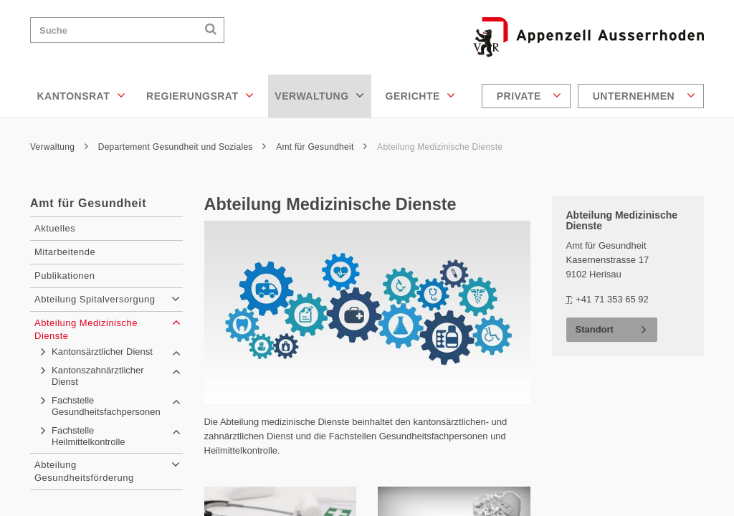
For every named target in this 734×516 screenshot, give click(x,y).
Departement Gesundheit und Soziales (182, 147)
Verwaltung (319, 95)
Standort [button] (595, 329)
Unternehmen (644, 95)
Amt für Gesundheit (321, 147)
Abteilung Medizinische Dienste (439, 147)
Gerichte (421, 95)
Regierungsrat (200, 95)
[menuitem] (528, 96)
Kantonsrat (81, 95)
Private (529, 95)
